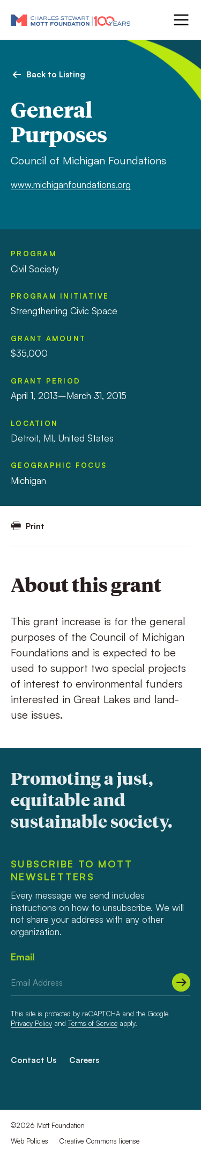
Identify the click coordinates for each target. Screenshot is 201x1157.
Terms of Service (92, 1023)
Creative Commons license (99, 1141)
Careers (84, 1060)
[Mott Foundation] (70, 19)
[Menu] (180, 20)
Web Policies (29, 1141)
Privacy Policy (31, 1023)
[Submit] (181, 982)
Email (22, 957)
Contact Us (33, 1060)
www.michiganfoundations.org (71, 184)
